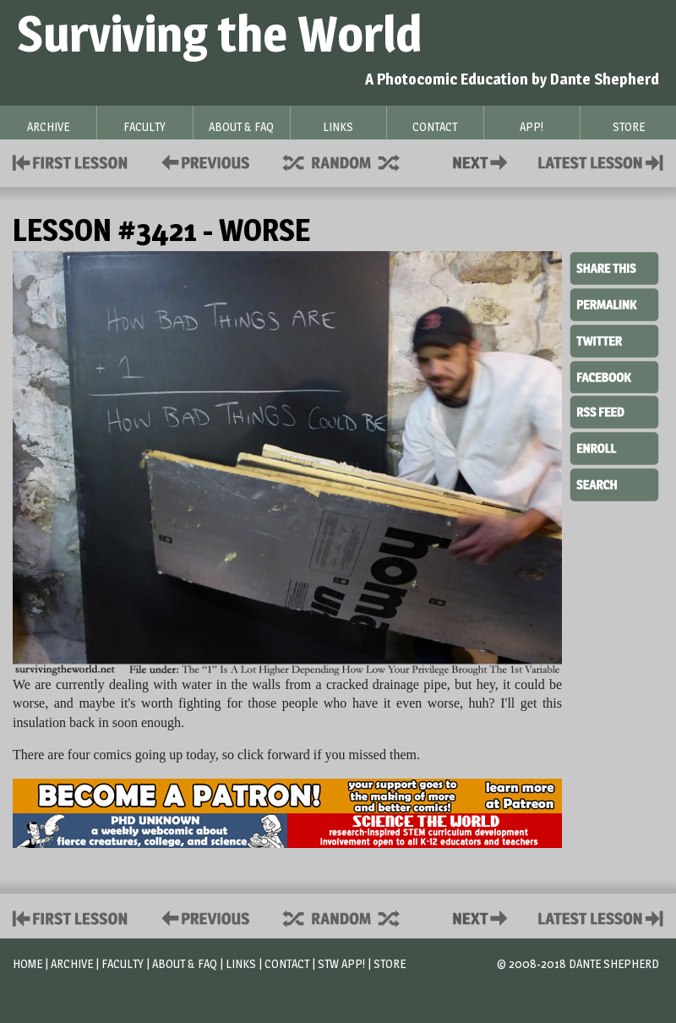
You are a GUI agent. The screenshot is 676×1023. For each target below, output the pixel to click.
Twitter (614, 340)
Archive (72, 963)
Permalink (614, 304)
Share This (614, 269)
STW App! (341, 963)
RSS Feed (614, 411)
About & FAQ (184, 963)
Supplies (352, 161)
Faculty (122, 963)
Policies (202, 161)
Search (614, 482)
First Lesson (70, 161)
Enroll (614, 446)
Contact (483, 161)
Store (389, 963)
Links (241, 963)
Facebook (614, 375)
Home (27, 963)
